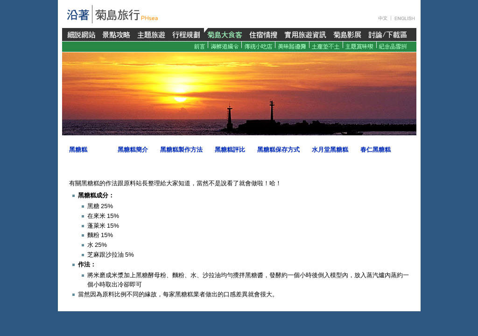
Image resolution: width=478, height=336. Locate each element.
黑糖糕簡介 (133, 149)
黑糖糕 (78, 149)
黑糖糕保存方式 (278, 149)
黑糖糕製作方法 (181, 149)
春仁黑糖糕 (375, 149)
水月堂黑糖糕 (330, 149)
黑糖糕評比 (230, 149)
